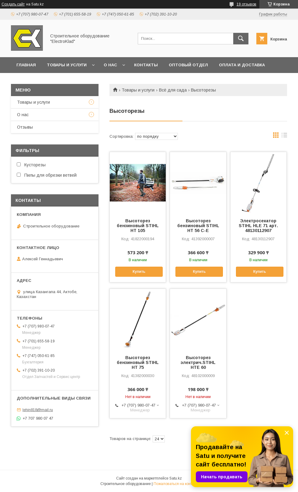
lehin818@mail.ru (38, 409)
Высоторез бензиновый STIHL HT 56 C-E (198, 225)
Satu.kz (175, 478)
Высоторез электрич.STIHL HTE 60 (198, 362)
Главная (26, 65)
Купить (139, 271)
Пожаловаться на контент (176, 484)
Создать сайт (13, 4)
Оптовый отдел (188, 65)
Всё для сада (173, 90)
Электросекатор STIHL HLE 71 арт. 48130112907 (258, 225)
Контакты (146, 65)
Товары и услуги (67, 65)
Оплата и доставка (242, 65)
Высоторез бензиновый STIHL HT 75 (138, 362)
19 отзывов (246, 4)
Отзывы (25, 127)
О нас (110, 65)
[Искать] (240, 38)
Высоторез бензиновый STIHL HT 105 (138, 225)
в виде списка (284, 136)
